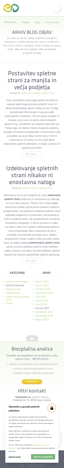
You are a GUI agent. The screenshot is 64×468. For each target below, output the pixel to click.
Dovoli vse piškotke (43, 456)
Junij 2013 (41, 304)
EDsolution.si (11, 8)
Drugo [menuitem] (9, 303)
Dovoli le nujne (15, 456)
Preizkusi (32, 381)
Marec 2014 (41, 300)
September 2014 (44, 293)
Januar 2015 (42, 285)
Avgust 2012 (42, 319)
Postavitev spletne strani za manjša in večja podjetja (32, 80)
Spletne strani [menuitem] (13, 289)
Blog (37, 22)
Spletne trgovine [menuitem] (15, 285)
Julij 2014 (40, 296)
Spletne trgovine (30, 188)
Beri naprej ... (32, 154)
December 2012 (44, 312)
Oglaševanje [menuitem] (13, 293)
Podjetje (25, 22)
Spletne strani (47, 93)
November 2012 (44, 315)
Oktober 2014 (43, 289)
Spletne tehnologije (30, 93)
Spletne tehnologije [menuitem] (17, 281)
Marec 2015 (41, 281)
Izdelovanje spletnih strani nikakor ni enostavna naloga (32, 175)
